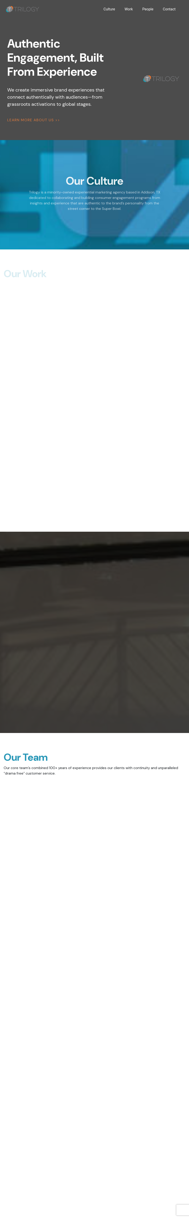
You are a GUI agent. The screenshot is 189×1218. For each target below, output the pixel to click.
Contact (169, 9)
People (147, 9)
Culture (109, 9)
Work (128, 9)
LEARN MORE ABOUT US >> (33, 120)
